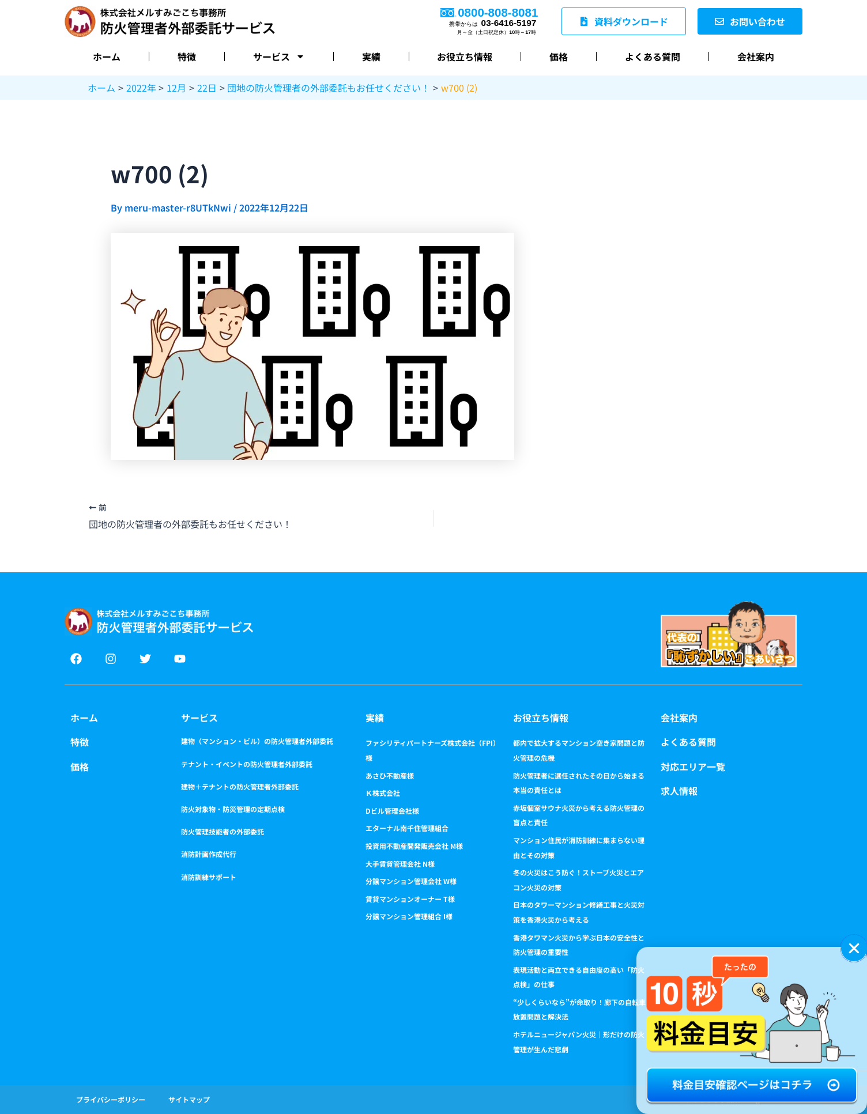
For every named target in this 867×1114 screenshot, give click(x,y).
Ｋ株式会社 (382, 793)
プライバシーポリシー (110, 1099)
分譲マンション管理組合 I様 (409, 916)
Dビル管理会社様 (392, 810)
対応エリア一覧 (693, 766)
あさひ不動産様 (389, 775)
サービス (279, 56)
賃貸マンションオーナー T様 (410, 899)
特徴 (187, 56)
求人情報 (679, 791)
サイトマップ (189, 1099)
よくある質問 (652, 56)
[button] (854, 948)
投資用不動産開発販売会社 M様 (414, 846)
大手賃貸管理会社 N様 (400, 863)
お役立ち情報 (464, 56)
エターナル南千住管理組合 (406, 828)
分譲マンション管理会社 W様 (411, 881)
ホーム (106, 56)
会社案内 (755, 56)
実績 (371, 56)
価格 (558, 56)
